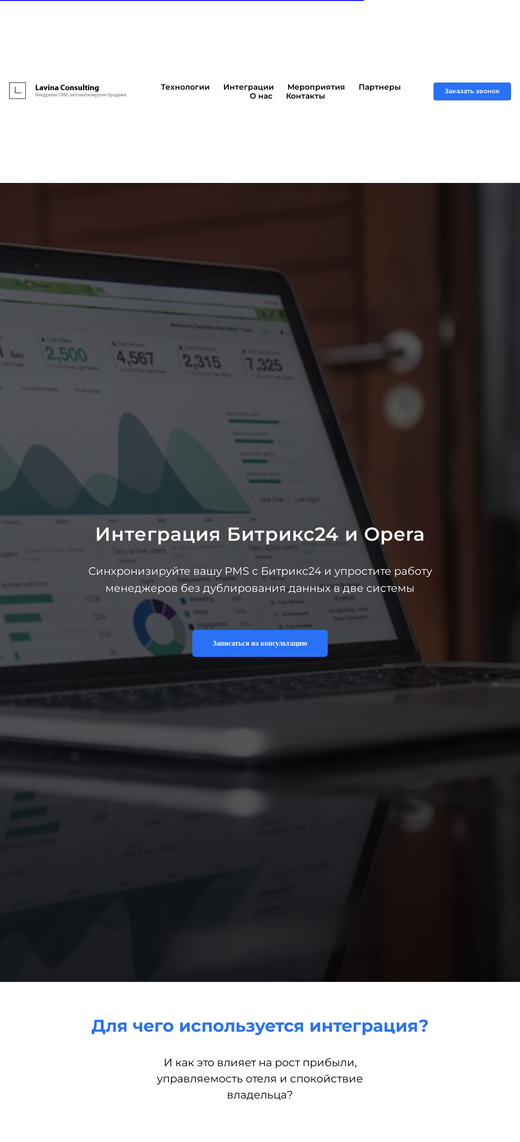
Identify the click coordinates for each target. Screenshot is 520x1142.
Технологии (185, 87)
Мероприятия (316, 87)
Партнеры (380, 87)
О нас (261, 95)
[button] (472, 91)
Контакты (305, 95)
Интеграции (248, 87)
